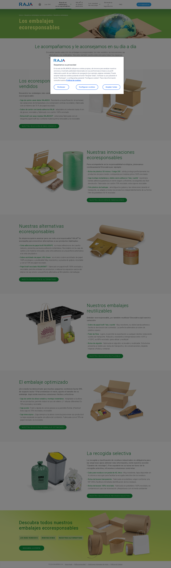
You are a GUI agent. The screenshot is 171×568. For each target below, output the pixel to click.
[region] (87, 75)
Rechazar (61, 87)
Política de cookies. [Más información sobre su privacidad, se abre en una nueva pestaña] (73, 80)
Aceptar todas (111, 87)
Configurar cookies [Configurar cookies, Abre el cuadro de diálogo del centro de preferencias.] (87, 87)
